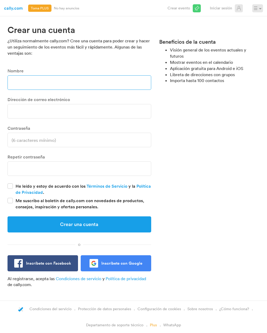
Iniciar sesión (221, 7)
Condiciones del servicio (50, 308)
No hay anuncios (66, 8)
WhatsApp (172, 324)
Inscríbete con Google (121, 263)
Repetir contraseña (26, 157)
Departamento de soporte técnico (114, 324)
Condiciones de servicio (78, 278)
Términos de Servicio (107, 186)
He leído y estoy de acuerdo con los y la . (83, 189)
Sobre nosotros (200, 308)
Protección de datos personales (104, 308)
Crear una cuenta (79, 224)
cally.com (13, 8)
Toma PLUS (40, 8)
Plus (153, 324)
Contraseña (19, 128)
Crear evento (179, 7)
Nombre (16, 71)
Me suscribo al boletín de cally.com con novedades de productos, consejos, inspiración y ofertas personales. (80, 204)
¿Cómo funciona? (234, 308)
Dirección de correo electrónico (39, 99)
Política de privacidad (126, 278)
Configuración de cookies (159, 308)
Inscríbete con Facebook (48, 263)
